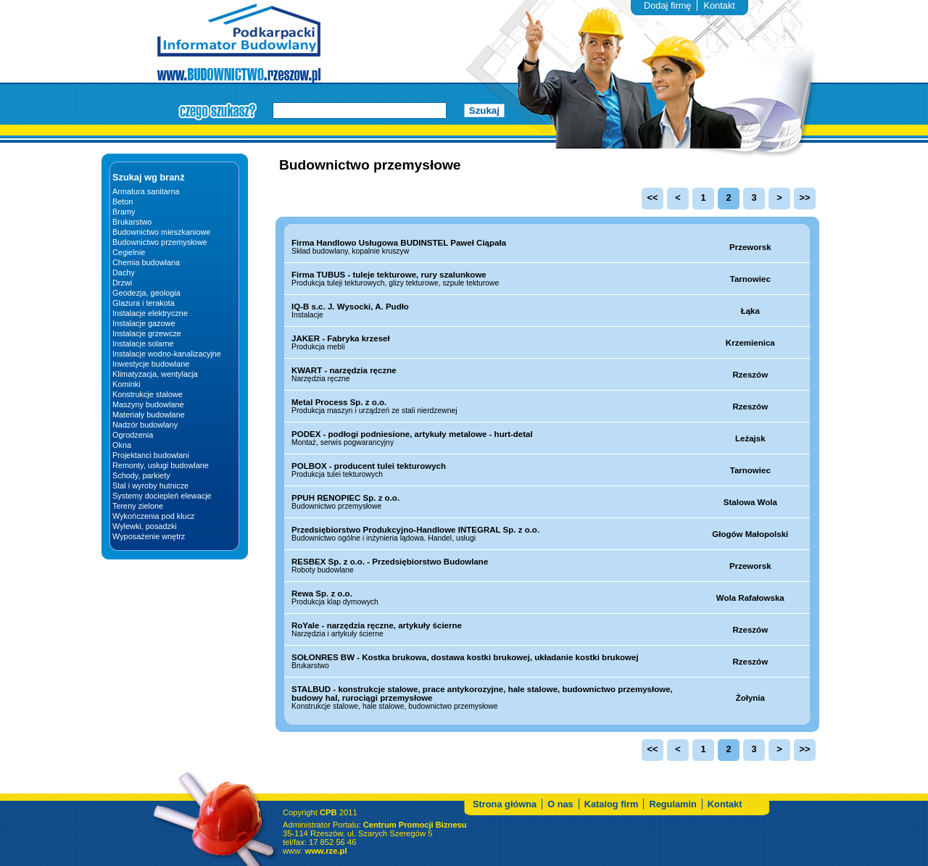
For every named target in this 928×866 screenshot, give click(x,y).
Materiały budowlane (148, 414)
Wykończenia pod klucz (153, 516)
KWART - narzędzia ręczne (344, 370)
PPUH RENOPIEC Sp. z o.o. (345, 498)
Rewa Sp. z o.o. (321, 593)
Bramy (123, 211)
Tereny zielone (137, 505)
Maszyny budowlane (148, 404)
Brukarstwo (132, 221)
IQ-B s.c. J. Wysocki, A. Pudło (350, 306)
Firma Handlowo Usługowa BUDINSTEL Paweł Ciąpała (398, 242)
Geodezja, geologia (146, 292)
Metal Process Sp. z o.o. (338, 402)
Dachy (123, 272)
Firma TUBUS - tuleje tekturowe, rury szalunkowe (388, 274)
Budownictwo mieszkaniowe (161, 232)
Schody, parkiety (141, 475)
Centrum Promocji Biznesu (415, 842)
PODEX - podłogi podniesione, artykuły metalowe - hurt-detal (412, 434)
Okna (121, 445)
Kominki (126, 384)
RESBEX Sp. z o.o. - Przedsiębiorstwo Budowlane (389, 561)
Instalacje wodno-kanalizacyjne (166, 353)
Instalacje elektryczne (150, 313)
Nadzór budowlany (145, 424)
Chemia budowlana (146, 262)
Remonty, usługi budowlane (160, 465)
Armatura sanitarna (145, 191)
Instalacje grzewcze (146, 333)
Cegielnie (128, 252)
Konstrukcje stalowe (147, 394)
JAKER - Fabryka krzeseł (340, 338)
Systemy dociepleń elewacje (162, 495)
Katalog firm (611, 822)
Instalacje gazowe (143, 323)
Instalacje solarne (143, 343)
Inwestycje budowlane (150, 363)
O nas (560, 822)
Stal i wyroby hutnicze (150, 485)
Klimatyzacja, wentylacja (155, 374)
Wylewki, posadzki (144, 526)
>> (805, 197)
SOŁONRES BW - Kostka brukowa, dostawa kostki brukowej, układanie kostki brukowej (465, 657)
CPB (328, 830)
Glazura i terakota (143, 303)
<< (652, 197)
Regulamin (672, 822)
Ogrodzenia (132, 434)
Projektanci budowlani (150, 455)
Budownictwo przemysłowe (159, 242)
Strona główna (504, 822)
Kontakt (718, 5)
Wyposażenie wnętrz (148, 536)
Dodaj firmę (667, 5)
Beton (122, 201)
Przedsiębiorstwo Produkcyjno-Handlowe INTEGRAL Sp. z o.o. (415, 529)
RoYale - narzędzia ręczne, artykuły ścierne (376, 625)
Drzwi (122, 282)
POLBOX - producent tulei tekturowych (368, 466)
